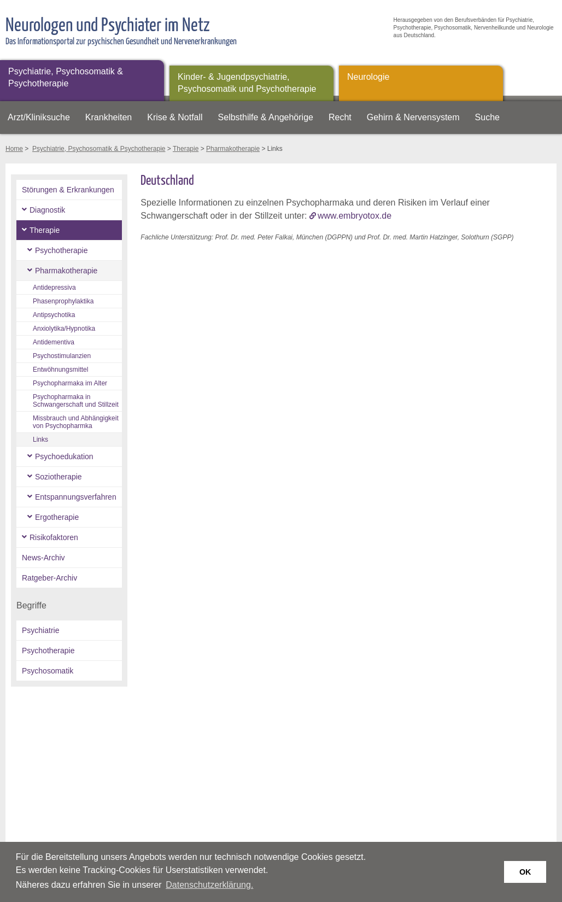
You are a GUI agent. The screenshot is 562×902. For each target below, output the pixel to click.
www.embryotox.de (354, 215)
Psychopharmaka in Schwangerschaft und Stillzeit (76, 400)
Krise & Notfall (174, 117)
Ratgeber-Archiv (49, 577)
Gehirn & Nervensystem (413, 117)
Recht (340, 117)
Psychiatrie (40, 630)
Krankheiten (108, 117)
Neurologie (368, 76)
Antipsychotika (54, 315)
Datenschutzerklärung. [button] (209, 884)
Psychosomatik (47, 670)
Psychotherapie (61, 250)
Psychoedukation (64, 456)
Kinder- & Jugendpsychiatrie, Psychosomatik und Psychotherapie (247, 82)
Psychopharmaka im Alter (70, 383)
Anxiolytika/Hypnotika (64, 328)
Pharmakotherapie (233, 149)
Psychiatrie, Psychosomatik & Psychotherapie (65, 77)
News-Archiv (43, 557)
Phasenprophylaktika (63, 301)
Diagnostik (47, 210)
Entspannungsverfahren (75, 497)
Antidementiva (53, 342)
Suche (487, 117)
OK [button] (525, 872)
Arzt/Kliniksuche (39, 117)
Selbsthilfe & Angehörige (265, 117)
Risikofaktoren (54, 537)
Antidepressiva (54, 287)
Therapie (185, 149)
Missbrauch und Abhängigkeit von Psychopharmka (76, 422)
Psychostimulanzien (62, 356)
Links (40, 439)
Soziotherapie (58, 476)
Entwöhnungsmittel (60, 369)
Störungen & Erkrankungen (68, 189)
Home (14, 149)
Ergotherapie (57, 517)
